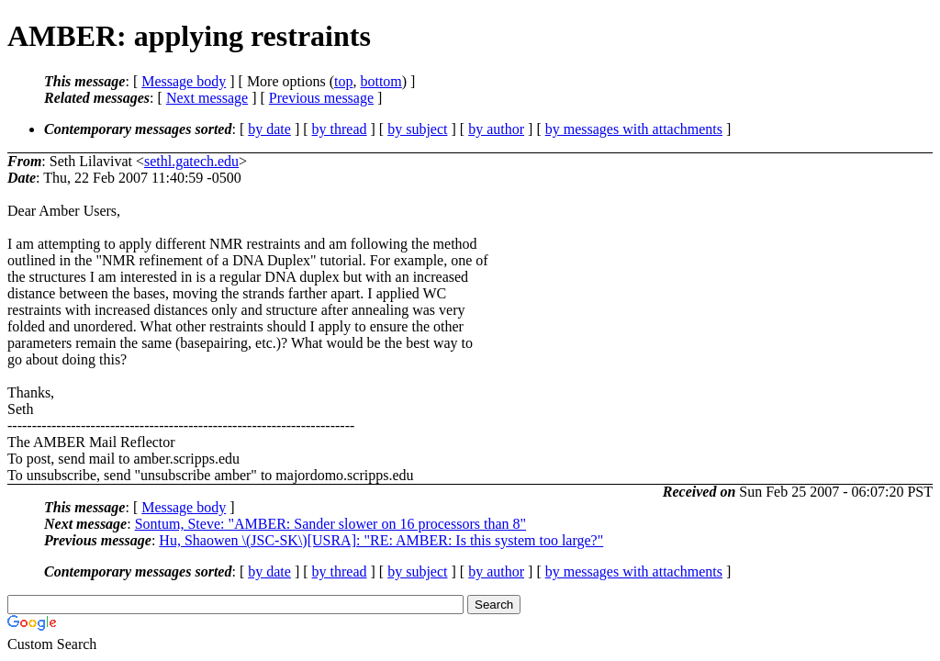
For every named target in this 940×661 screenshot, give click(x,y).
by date (269, 129)
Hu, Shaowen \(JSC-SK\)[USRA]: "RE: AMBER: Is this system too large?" (381, 540)
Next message (207, 98)
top (343, 81)
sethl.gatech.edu (191, 161)
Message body (183, 81)
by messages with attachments (633, 129)
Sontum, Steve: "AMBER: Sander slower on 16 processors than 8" (330, 524)
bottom (380, 81)
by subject (417, 129)
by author (496, 129)
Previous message (321, 98)
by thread (339, 129)
